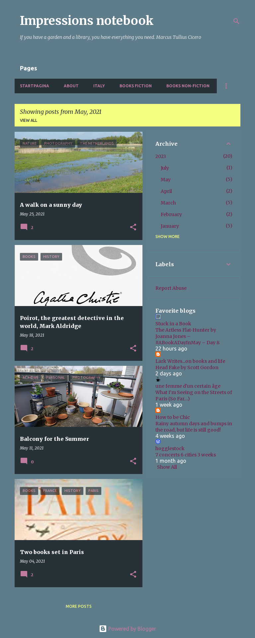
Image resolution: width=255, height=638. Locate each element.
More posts (79, 606)
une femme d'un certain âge (187, 386)
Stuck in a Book (173, 324)
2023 (160, 156)
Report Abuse (171, 288)
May (166, 180)
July (165, 168)
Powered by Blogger (127, 629)
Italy (99, 86)
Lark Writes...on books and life (190, 361)
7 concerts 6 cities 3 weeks (185, 455)
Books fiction (136, 86)
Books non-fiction (188, 86)
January (170, 226)
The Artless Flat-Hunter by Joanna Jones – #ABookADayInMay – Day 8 (187, 336)
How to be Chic (172, 417)
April (166, 191)
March (168, 203)
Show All (167, 467)
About (71, 86)
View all (28, 120)
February (171, 214)
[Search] (236, 21)
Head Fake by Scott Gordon (186, 367)
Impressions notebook (87, 20)
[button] (133, 227)
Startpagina (34, 86)
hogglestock (170, 448)
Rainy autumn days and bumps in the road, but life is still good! (193, 427)
